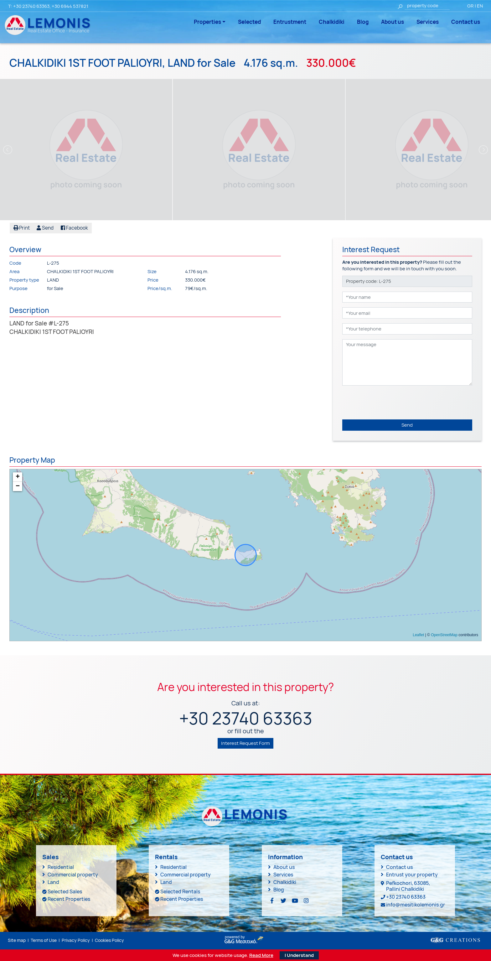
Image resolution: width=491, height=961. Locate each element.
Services (427, 21)
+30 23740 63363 (31, 6)
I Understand (299, 955)
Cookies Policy (109, 940)
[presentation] (389, 402)
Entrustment (289, 21)
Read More (261, 955)
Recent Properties (69, 898)
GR (470, 6)
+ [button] (18, 477)
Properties (207, 21)
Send (407, 424)
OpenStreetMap (444, 635)
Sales (50, 857)
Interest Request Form (245, 743)
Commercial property (73, 874)
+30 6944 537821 (70, 6)
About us (392, 21)
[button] (44, 228)
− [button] (18, 486)
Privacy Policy (76, 940)
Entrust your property (412, 874)
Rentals (166, 857)
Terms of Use (44, 940)
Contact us (465, 21)
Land (53, 881)
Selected (249, 21)
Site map (17, 940)
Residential (61, 866)
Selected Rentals (180, 891)
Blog (363, 21)
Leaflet (418, 635)
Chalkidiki (331, 21)
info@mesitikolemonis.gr (415, 904)
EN (480, 6)
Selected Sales (65, 891)
